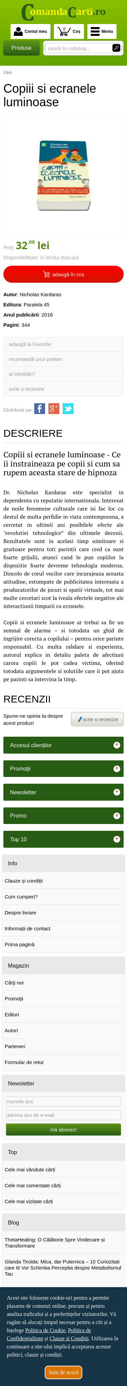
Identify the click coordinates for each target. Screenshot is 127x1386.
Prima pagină (20, 944)
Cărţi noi (14, 983)
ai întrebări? (22, 374)
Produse (22, 48)
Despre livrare (20, 912)
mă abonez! (63, 1129)
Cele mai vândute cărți (30, 1169)
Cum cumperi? (21, 897)
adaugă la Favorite (30, 344)
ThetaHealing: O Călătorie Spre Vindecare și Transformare (55, 1243)
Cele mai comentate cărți (33, 1185)
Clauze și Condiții (69, 1338)
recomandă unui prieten (35, 359)
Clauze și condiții (24, 881)
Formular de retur (24, 1062)
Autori (11, 1030)
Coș (69, 31)
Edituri (12, 1014)
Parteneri (15, 1046)
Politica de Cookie (45, 1330)
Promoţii (14, 998)
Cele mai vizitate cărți (29, 1201)
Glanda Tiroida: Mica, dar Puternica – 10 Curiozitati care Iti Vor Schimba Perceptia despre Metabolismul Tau (63, 1268)
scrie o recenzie (26, 389)
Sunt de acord (64, 1372)
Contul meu (30, 31)
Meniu (102, 31)
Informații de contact (27, 928)
